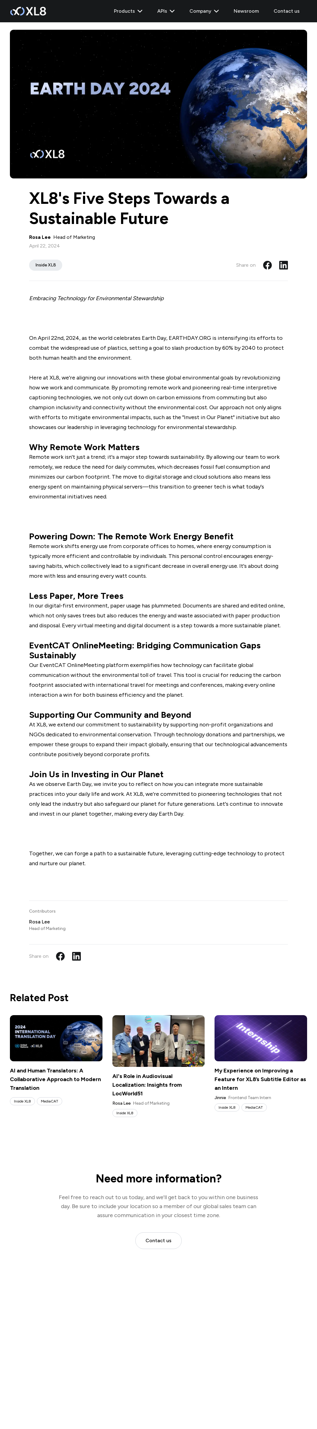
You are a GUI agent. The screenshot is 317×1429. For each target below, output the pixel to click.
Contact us (287, 11)
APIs (166, 11)
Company (204, 11)
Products (128, 11)
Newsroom (246, 11)
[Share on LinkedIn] (283, 265)
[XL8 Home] (28, 11)
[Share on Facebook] (267, 265)
